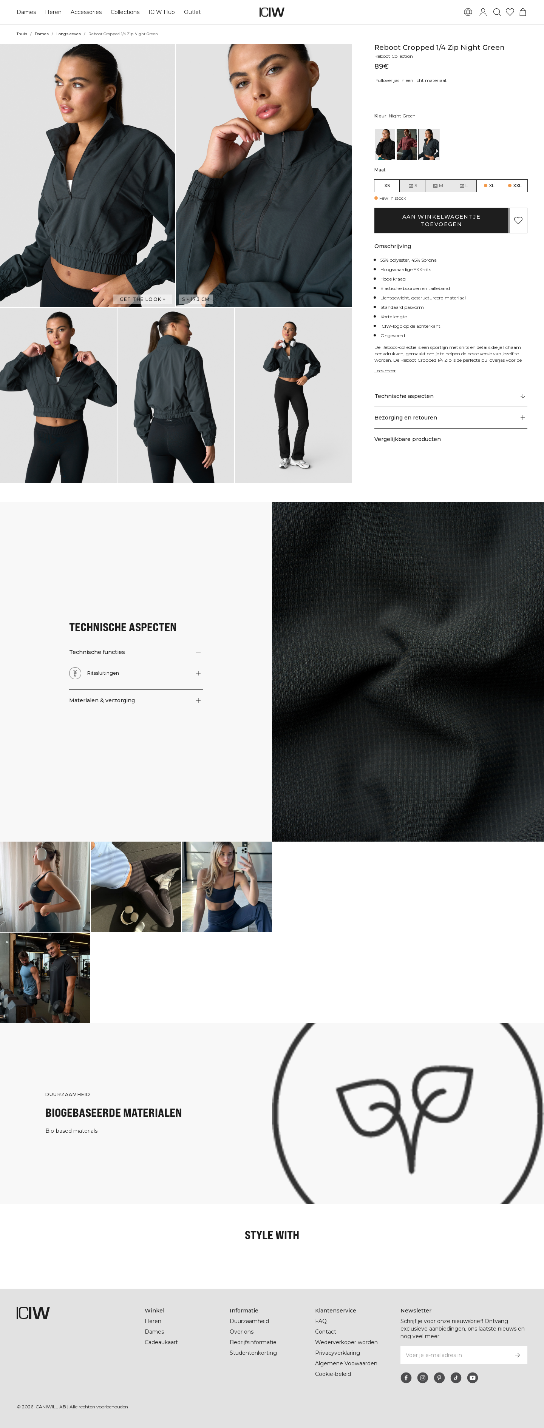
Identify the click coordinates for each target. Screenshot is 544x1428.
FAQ (321, 1321)
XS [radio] (387, 185)
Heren (52, 12)
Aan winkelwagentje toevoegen (441, 216)
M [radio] (438, 186)
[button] (87, 175)
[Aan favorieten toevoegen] (518, 217)
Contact (325, 1331)
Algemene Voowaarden (346, 1363)
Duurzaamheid (249, 1321)
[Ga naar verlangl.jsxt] (510, 12)
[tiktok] (456, 1377)
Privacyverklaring (338, 1352)
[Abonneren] (517, 1355)
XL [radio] (492, 185)
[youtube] (472, 1377)
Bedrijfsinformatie (254, 1342)
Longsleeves (68, 33)
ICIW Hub (160, 12)
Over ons (241, 1331)
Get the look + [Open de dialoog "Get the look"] (144, 299)
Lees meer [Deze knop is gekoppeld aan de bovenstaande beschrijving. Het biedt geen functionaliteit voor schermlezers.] (386, 363)
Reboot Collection (395, 56)
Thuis (22, 33)
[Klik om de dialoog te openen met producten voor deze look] (45, 887)
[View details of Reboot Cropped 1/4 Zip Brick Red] (406, 144)
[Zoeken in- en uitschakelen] (497, 12)
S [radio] (412, 186)
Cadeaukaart (161, 1342)
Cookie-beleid (333, 1374)
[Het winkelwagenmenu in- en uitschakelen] (522, 12)
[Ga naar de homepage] (272, 12)
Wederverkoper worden (346, 1342)
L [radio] (463, 186)
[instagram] (422, 1377)
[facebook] (406, 1377)
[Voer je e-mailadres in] (453, 1355)
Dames (26, 12)
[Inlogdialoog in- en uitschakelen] (483, 12)
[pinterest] (439, 1377)
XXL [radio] (517, 185)
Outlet (190, 12)
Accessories (85, 12)
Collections (124, 12)
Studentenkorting (253, 1352)
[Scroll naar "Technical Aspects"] (450, 388)
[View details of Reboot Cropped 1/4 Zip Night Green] (428, 144)
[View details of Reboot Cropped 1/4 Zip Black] (385, 144)
